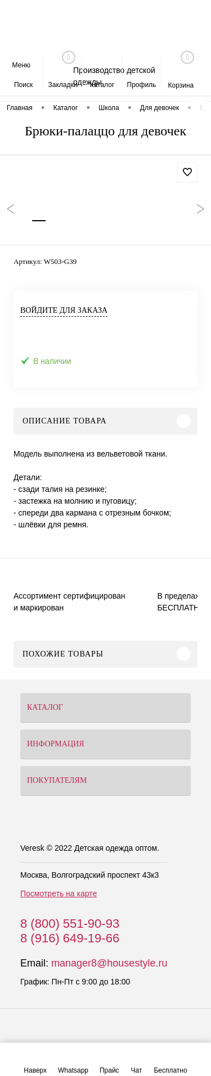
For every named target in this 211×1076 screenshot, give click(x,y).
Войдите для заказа (63, 310)
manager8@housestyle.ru (109, 963)
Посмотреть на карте (58, 893)
